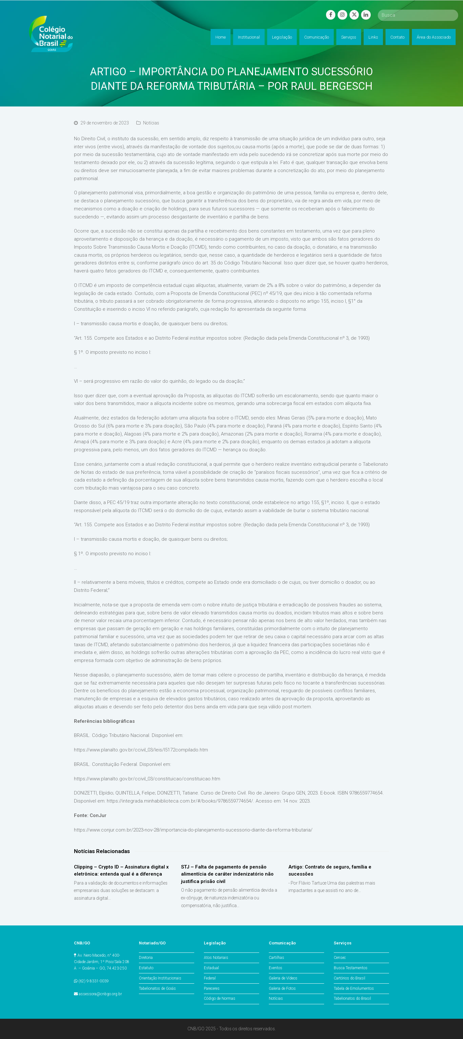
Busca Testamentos (351, 968)
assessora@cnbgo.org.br (100, 994)
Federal (210, 978)
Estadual (211, 968)
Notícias (151, 122)
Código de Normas (219, 998)
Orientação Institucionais (160, 978)
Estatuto (146, 968)
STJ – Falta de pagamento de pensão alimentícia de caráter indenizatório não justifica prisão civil (227, 874)
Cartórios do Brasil (349, 978)
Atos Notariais (216, 957)
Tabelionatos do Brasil (352, 998)
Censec (340, 957)
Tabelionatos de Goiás (157, 988)
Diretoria (146, 957)
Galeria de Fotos (282, 988)
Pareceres (212, 988)
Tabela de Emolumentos (354, 988)
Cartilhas (276, 957)
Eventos (275, 968)
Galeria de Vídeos (283, 978)
